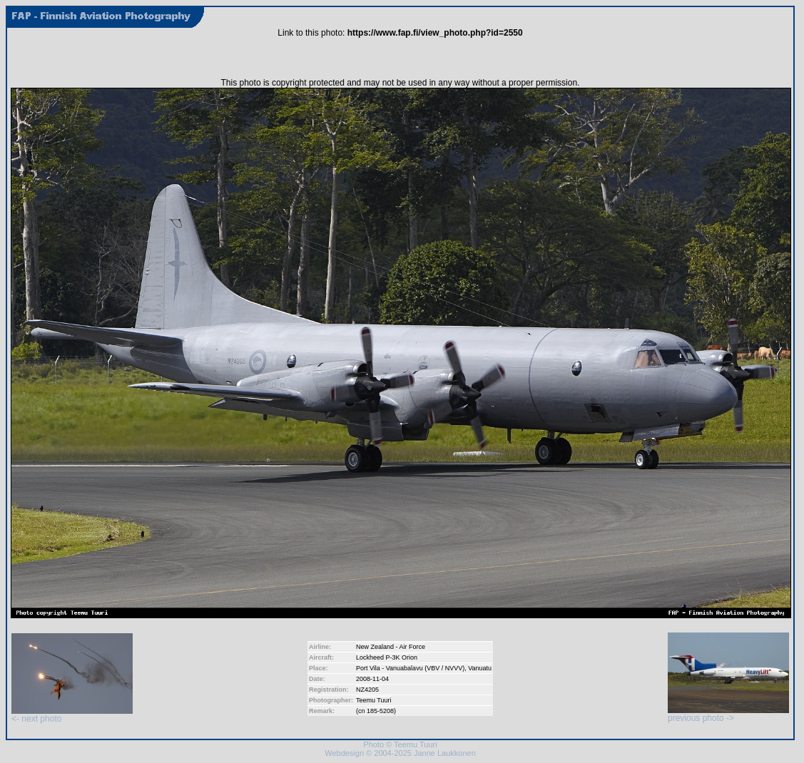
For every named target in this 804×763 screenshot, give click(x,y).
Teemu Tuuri (374, 700)
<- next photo (72, 715)
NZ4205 (367, 689)
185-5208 (380, 711)
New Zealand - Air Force (390, 646)
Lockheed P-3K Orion (386, 657)
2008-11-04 (372, 678)
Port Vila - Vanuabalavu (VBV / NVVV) (410, 668)
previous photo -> (728, 714)
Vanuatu (480, 668)
